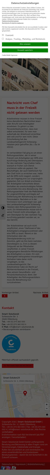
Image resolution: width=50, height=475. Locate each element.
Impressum (14, 55)
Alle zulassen (25, 44)
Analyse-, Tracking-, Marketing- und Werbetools (23, 39)
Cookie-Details (6, 55)
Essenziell (7, 35)
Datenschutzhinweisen (10, 21)
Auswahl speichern (25, 50)
